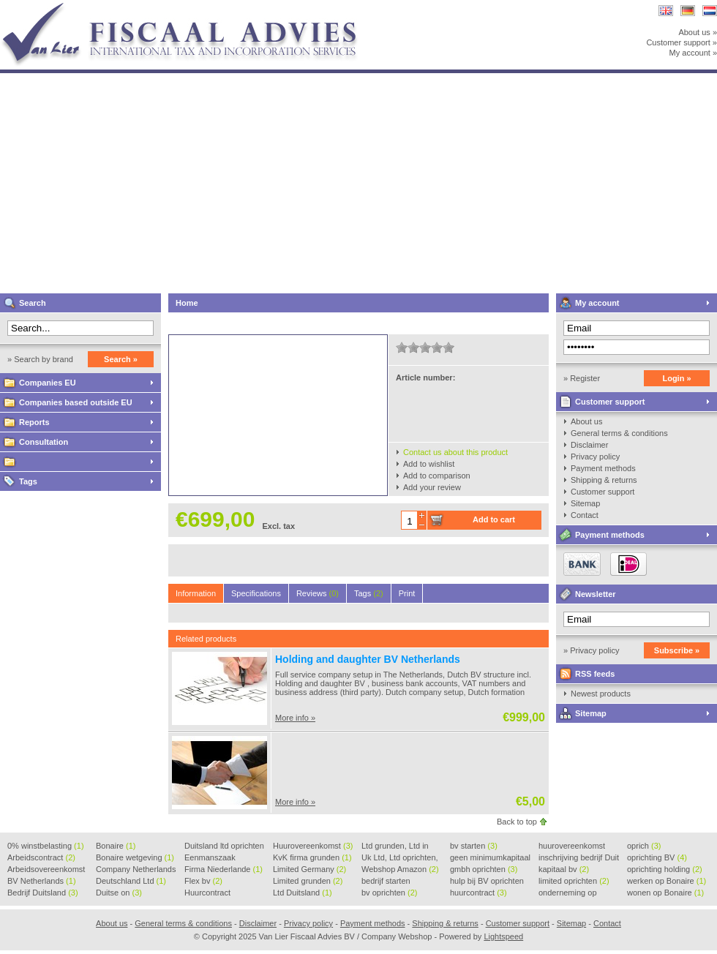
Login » (676, 378)
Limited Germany (309, 869)
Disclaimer (589, 444)
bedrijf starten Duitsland (385, 881)
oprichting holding (664, 869)
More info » (295, 717)
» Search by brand (40, 359)
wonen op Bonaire (665, 892)
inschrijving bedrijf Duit (578, 858)
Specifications (256, 593)
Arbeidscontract (41, 857)
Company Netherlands (136, 870)
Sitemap (585, 503)
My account (597, 302)
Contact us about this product (455, 452)
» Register (581, 378)
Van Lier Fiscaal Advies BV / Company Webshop (194, 7)
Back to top (517, 821)
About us (586, 421)
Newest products (601, 693)
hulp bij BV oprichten (487, 881)
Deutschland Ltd (131, 880)
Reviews (317, 593)
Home (187, 302)
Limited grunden (307, 880)
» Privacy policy (591, 650)
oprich (644, 845)
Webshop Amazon (400, 869)
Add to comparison (436, 475)
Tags (28, 481)
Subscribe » (676, 650)
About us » (697, 32)
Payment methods (603, 468)
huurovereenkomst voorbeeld (571, 846)
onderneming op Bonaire (567, 893)
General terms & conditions (619, 433)
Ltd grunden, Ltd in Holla (395, 846)
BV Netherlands (41, 880)
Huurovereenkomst (313, 845)
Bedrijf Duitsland (42, 892)
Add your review (432, 487)
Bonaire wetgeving (135, 857)
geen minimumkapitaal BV (490, 858)
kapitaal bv (563, 869)
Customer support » (681, 42)
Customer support (610, 401)
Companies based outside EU (75, 402)
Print (407, 593)
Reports (34, 422)
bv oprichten (389, 892)
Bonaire (115, 845)
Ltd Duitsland (302, 892)
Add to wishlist (428, 463)
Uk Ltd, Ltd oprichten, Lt (399, 858)
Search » (121, 359)
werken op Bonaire (666, 880)
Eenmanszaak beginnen (210, 858)
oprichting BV (657, 857)
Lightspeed (503, 936)
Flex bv (203, 880)
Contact (584, 515)
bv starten (474, 845)
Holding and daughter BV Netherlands (367, 659)
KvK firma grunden (312, 857)
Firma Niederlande (223, 869)
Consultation (43, 441)
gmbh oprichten (483, 869)
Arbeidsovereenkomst (46, 870)
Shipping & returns (604, 480)
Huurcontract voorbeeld (208, 893)
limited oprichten (573, 880)
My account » (693, 52)
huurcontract (478, 892)
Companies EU (47, 382)
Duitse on (119, 892)
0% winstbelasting (45, 845)
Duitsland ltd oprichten (224, 846)
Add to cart (494, 519)
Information (196, 593)
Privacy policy (595, 456)
